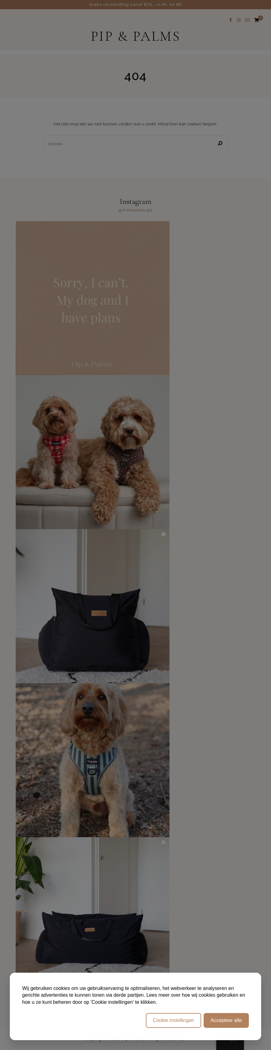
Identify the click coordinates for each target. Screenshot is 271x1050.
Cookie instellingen (173, 1020)
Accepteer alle (226, 1020)
